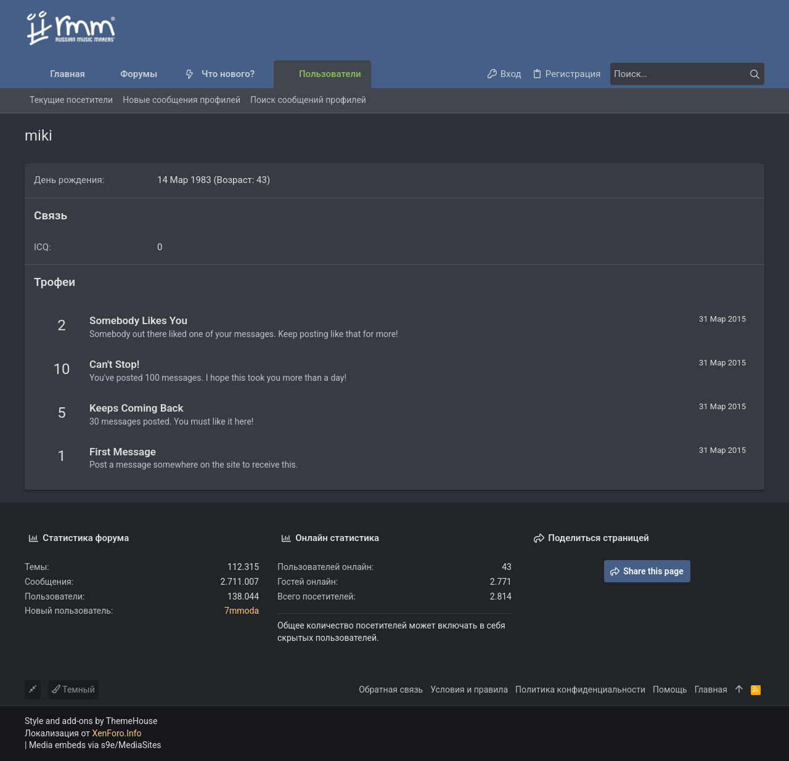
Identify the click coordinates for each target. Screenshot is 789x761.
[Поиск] (687, 74)
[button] (167, 74)
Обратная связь (391, 689)
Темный (73, 689)
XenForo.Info (117, 733)
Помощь (670, 689)
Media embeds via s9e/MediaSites (95, 745)
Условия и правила (469, 689)
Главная (711, 689)
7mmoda (241, 611)
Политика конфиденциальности (580, 689)
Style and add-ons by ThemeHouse (91, 721)
